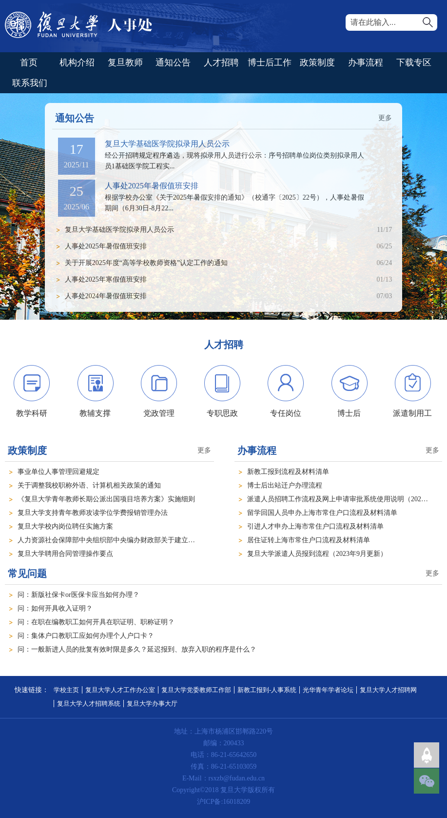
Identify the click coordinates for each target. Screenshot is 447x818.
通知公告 (173, 62)
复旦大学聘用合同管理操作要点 (65, 553)
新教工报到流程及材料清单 (288, 471)
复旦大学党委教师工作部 (196, 690)
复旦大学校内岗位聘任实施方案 (65, 526)
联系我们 (29, 83)
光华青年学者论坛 (328, 690)
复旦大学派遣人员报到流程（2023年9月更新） (317, 553)
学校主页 (66, 690)
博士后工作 (270, 62)
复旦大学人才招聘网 (388, 690)
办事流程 (365, 62)
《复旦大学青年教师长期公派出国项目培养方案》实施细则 (106, 499)
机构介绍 (77, 62)
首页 (29, 62)
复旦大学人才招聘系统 (88, 703)
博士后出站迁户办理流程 (284, 485)
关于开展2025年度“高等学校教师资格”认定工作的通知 (146, 262)
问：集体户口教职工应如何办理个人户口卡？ (86, 635)
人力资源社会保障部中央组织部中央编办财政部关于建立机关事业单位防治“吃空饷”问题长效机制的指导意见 (181, 540)
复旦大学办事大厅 (152, 703)
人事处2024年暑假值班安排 (106, 296)
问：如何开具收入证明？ (55, 608)
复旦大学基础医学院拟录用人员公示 (167, 144)
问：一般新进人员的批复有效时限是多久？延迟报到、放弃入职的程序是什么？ (137, 649)
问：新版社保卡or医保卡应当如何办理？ (78, 594)
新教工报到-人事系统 (266, 690)
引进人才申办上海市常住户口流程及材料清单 (315, 526)
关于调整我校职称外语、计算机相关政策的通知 (89, 485)
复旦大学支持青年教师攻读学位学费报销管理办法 (93, 512)
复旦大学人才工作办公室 (120, 690)
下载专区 (413, 62)
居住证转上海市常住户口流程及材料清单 (308, 540)
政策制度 (317, 62)
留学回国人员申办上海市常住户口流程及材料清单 (322, 512)
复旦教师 (125, 62)
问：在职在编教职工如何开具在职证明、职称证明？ (96, 622)
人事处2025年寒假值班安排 (106, 279)
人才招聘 (221, 62)
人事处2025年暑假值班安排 (151, 186)
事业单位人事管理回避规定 (58, 471)
